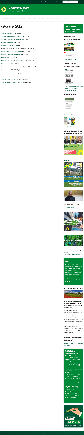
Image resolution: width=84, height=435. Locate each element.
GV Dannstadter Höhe (6, 22)
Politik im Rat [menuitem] (32, 18)
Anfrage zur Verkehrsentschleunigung (10, 54)
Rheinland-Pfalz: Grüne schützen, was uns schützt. (72, 387)
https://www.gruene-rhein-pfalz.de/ (72, 254)
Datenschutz (58, 1)
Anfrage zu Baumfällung (7, 42)
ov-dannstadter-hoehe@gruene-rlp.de (41, 433)
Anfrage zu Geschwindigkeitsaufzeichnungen (12, 76)
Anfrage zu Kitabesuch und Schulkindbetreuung (13, 60)
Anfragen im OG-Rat (27, 22)
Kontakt (37, 1)
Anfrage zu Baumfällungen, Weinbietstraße (11, 36)
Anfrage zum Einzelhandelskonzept (10, 79)
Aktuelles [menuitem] (41, 18)
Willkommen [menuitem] (5, 18)
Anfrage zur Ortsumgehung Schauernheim (11, 82)
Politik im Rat (17, 22)
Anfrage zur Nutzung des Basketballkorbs (11, 51)
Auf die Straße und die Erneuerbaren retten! (71, 354)
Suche (46, 1)
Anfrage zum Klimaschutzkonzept (9, 45)
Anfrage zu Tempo (5, 70)
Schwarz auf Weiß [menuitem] (67, 18)
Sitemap (42, 1)
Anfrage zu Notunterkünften (8, 33)
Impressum (51, 1)
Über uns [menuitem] (22, 18)
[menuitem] (33, 2)
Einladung (67, 160)
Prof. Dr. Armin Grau (68, 207)
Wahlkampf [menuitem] (50, 18)
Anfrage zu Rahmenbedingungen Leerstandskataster (14, 67)
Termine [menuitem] (58, 18)
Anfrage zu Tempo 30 (6, 57)
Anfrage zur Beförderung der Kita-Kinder (11, 39)
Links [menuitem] (80, 1)
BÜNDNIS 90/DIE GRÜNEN (19, 8)
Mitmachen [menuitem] (13, 18)
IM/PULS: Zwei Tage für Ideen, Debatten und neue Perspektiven (73, 370)
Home (33, 1)
